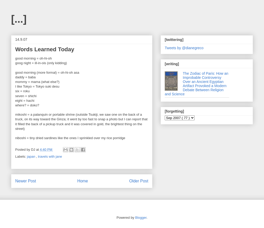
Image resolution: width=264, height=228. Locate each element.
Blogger (140, 217)
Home (82, 181)
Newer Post (25, 181)
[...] (19, 19)
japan (31, 156)
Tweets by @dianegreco (184, 48)
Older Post (138, 181)
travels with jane (50, 156)
